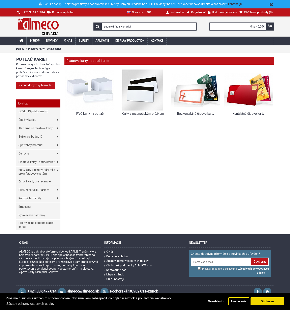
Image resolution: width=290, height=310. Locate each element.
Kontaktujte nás (115, 270)
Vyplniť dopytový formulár (36, 85)
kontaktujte (235, 4)
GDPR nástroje (114, 279)
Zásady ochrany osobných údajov (126, 261)
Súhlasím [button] (267, 301)
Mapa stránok (114, 274)
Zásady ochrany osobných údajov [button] (30, 303)
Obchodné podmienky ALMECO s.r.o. (128, 265)
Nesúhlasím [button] (216, 301)
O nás (109, 252)
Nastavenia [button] (238, 301)
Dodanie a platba (116, 256)
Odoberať (260, 261)
